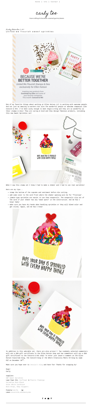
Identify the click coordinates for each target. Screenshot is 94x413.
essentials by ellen (25, 392)
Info (45, 1)
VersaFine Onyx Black (15, 382)
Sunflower (23, 380)
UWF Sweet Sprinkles (14, 378)
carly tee (46, 13)
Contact (54, 1)
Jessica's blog (36, 365)
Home (37, 1)
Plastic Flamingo (37, 380)
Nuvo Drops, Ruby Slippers (17, 387)
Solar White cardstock (15, 384)
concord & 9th (15, 392)
